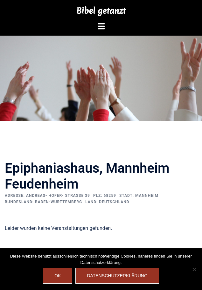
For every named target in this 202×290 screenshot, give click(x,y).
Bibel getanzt (101, 10)
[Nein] (194, 269)
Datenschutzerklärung (117, 275)
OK (57, 275)
